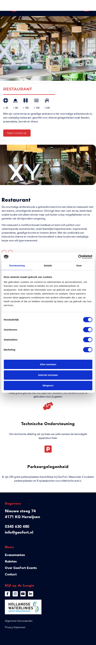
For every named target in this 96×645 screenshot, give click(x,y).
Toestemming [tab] (17, 265)
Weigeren (48, 385)
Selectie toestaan (48, 374)
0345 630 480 (17, 527)
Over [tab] (79, 265)
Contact (11, 574)
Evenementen (15, 555)
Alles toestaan (48, 364)
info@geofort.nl (19, 533)
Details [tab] (48, 265)
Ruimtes (11, 561)
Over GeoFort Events (21, 568)
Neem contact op (16, 133)
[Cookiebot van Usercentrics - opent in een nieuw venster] (78, 257)
